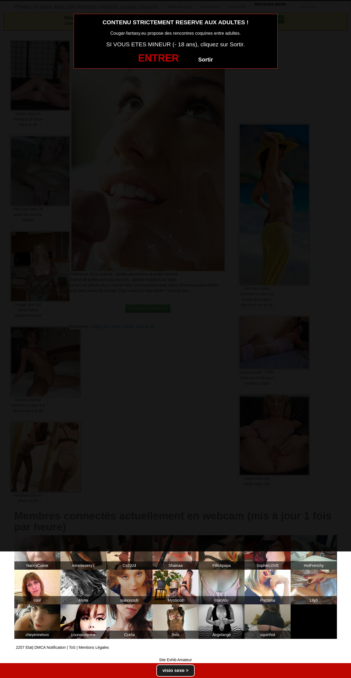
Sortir (205, 60)
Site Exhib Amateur (175, 660)
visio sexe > (175, 670)
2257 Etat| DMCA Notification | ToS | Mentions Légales (62, 647)
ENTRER (158, 58)
